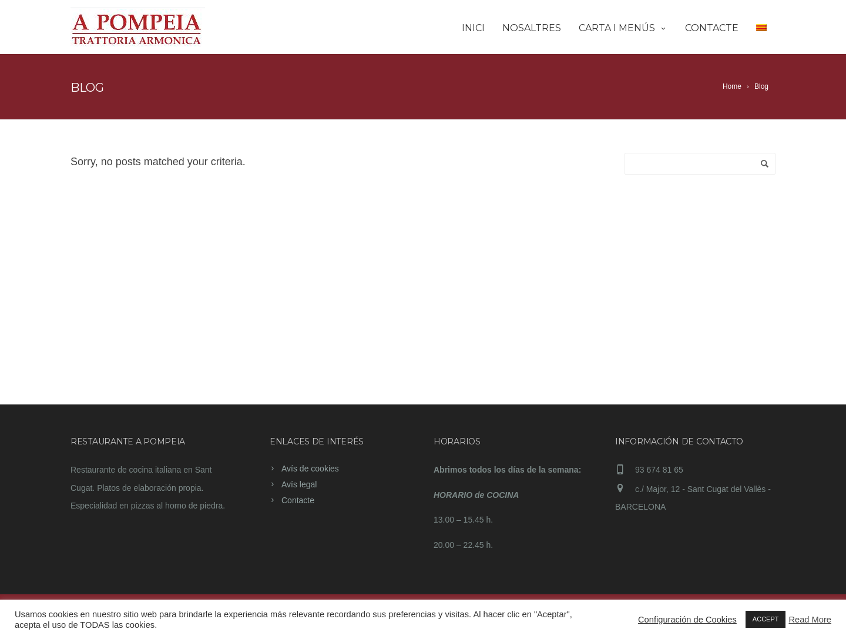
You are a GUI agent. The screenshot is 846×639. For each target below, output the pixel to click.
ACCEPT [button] (766, 619)
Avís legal (299, 484)
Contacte (711, 28)
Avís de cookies (310, 468)
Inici (473, 28)
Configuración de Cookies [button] (687, 619)
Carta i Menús (623, 28)
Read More (809, 619)
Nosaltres (531, 28)
